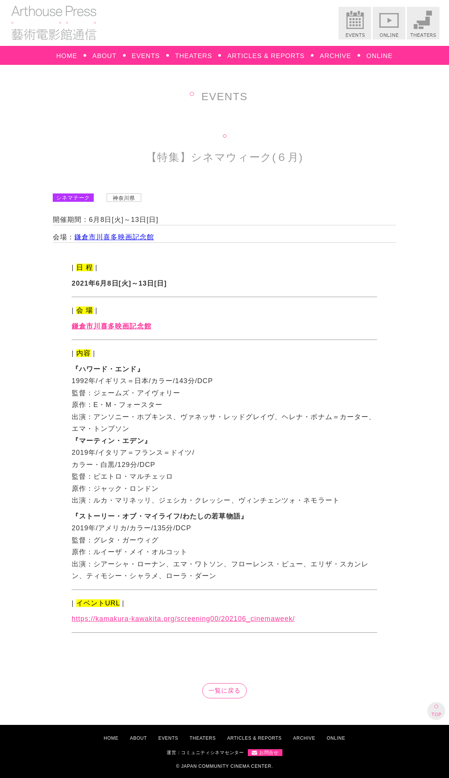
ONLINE (379, 56)
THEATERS (193, 56)
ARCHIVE (335, 56)
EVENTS (146, 56)
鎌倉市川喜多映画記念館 (114, 237)
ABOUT (104, 56)
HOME (66, 56)
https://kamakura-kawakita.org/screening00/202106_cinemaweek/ (183, 618)
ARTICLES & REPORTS (266, 56)
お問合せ (269, 752)
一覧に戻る (224, 690)
